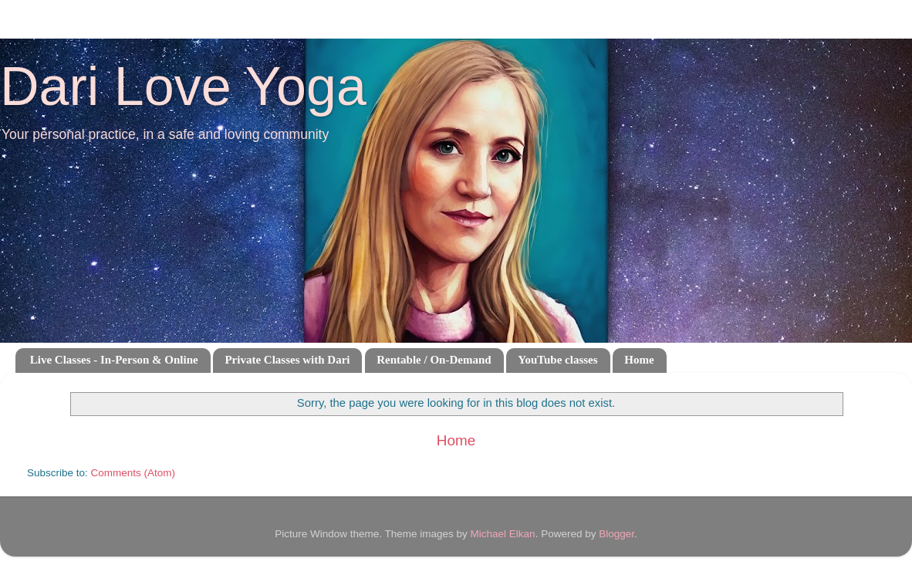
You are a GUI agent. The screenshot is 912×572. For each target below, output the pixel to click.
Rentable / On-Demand (434, 360)
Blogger (616, 534)
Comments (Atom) (133, 473)
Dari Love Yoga (183, 86)
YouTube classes (557, 360)
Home (639, 360)
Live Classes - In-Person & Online (114, 360)
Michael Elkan (503, 534)
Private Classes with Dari (287, 360)
